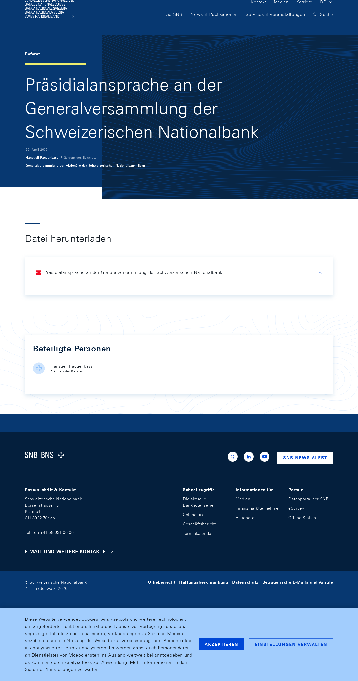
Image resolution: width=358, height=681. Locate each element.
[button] (326, 12)
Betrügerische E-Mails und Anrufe (297, 582)
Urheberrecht (161, 582)
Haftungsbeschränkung (203, 582)
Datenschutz (245, 582)
